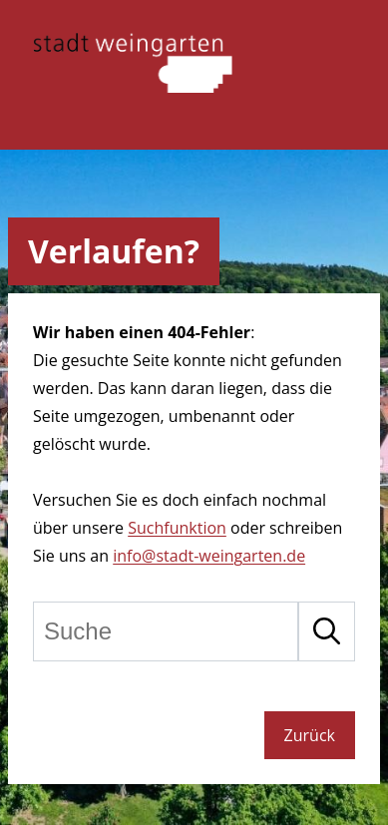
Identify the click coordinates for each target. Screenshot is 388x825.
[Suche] (165, 631)
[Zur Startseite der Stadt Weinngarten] (132, 87)
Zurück (309, 735)
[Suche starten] (326, 631)
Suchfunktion (177, 528)
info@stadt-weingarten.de (209, 556)
